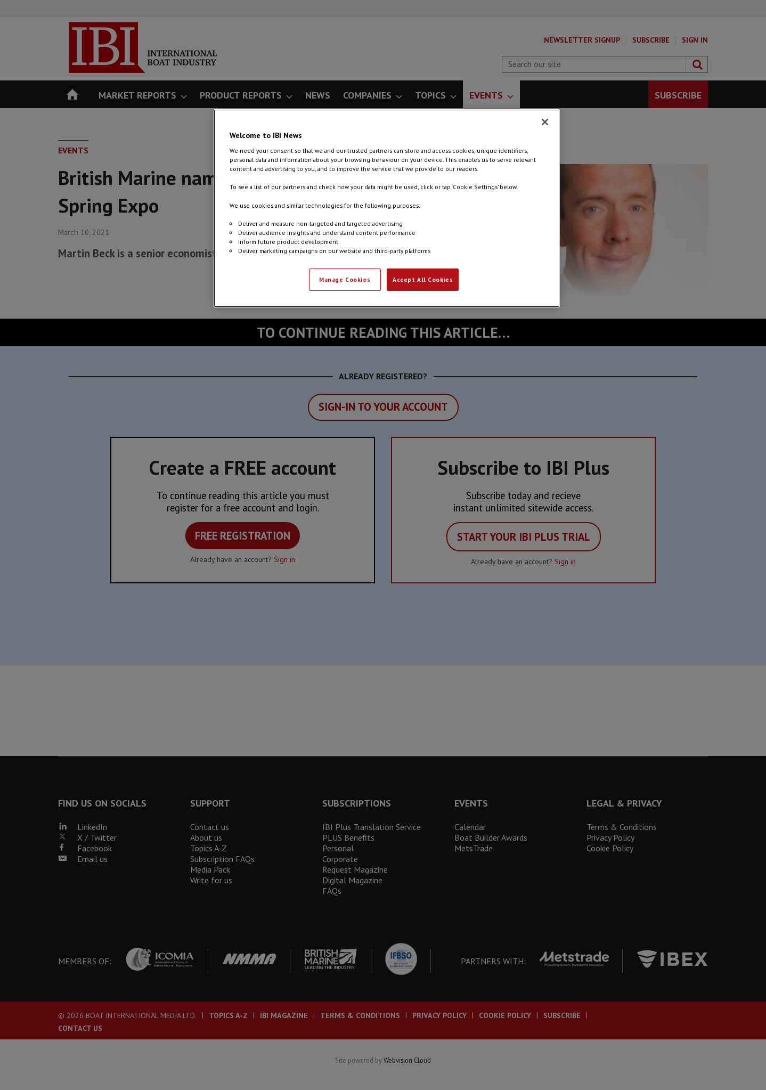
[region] (387, 208)
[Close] (545, 122)
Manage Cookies (344, 279)
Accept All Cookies (423, 279)
